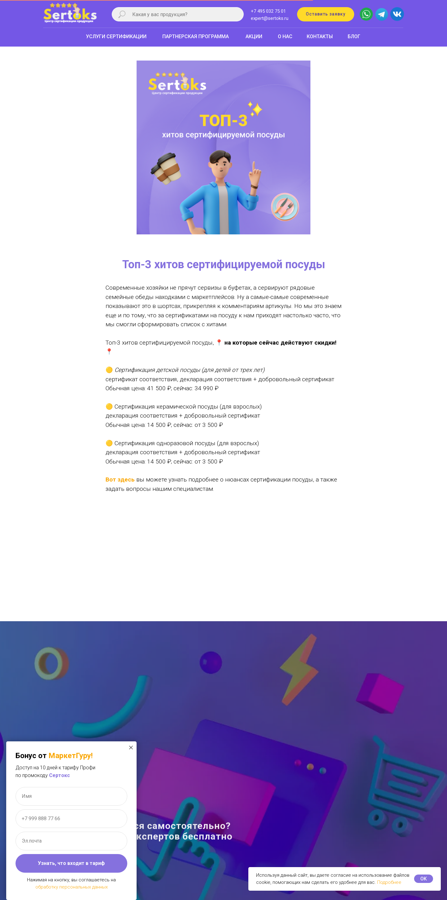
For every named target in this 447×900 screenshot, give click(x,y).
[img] (396, 13)
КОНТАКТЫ (320, 36)
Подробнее (389, 882)
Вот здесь (120, 479)
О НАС (285, 36)
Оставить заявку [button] (325, 13)
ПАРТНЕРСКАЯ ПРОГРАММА (195, 36)
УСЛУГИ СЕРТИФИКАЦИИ (116, 36)
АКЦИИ (254, 36)
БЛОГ (354, 36)
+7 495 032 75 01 (268, 11)
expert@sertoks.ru (269, 18)
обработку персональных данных (71, 887)
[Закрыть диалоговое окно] (131, 747)
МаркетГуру (69, 755)
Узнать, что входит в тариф (71, 863)
